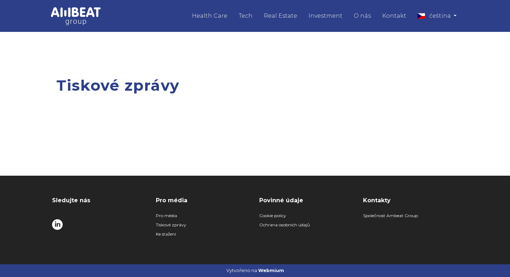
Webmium (271, 270)
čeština (435, 15)
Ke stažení (166, 234)
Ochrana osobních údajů (284, 224)
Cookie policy (272, 215)
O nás (362, 15)
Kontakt (394, 15)
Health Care (209, 15)
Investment (325, 15)
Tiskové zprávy (171, 224)
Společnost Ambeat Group (390, 215)
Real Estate (280, 15)
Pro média (166, 215)
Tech (246, 15)
